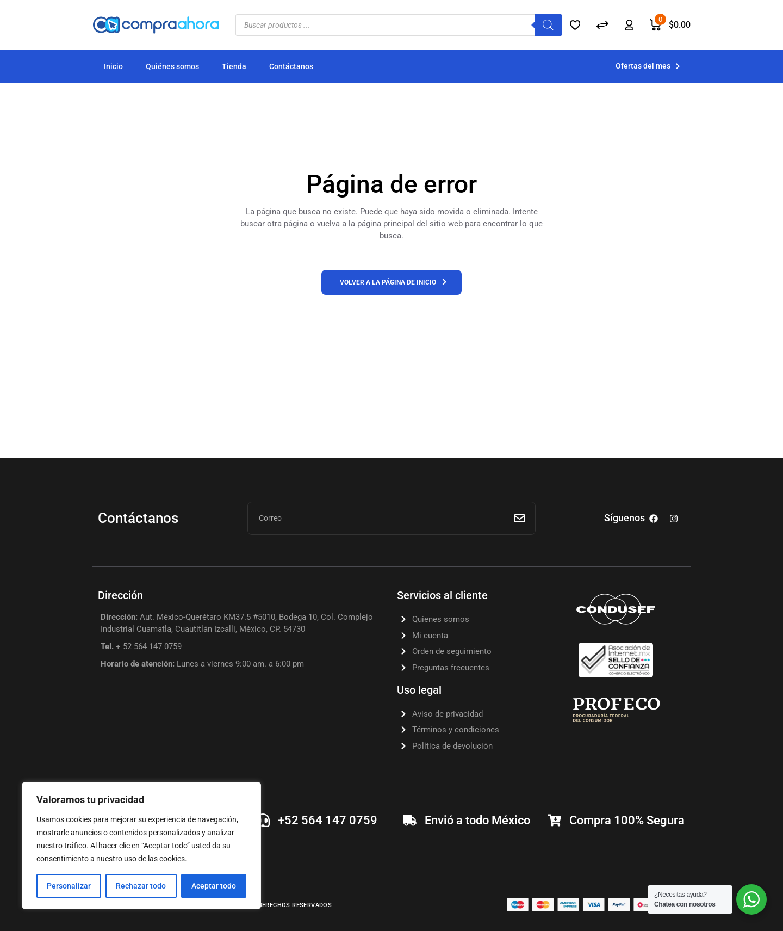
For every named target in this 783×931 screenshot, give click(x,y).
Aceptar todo (213, 885)
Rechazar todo (141, 885)
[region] (141, 845)
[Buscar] (548, 25)
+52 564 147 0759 (327, 820)
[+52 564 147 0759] (263, 820)
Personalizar (69, 885)
